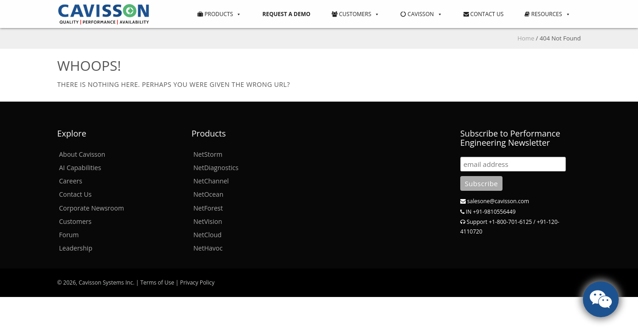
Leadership (75, 248)
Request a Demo (286, 14)
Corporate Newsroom (91, 208)
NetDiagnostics (215, 167)
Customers (355, 14)
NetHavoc (208, 248)
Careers (70, 181)
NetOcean (208, 194)
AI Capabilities (80, 167)
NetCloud (207, 234)
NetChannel (211, 181)
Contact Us (483, 14)
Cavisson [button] (421, 14)
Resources (547, 14)
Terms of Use (157, 282)
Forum (69, 234)
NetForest (208, 208)
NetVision (207, 221)
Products (219, 14)
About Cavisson (82, 154)
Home (525, 38)
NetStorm (207, 154)
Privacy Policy (197, 282)
